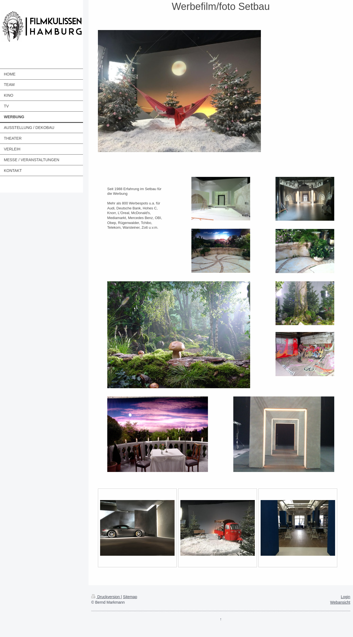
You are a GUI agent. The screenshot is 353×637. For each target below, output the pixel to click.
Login (345, 597)
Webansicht (340, 602)
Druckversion (106, 597)
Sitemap (130, 597)
